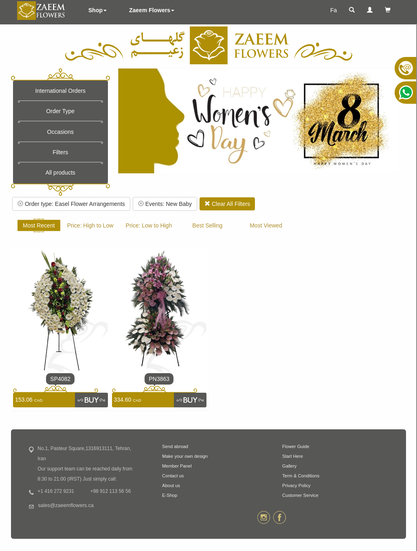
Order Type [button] (60, 111)
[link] (91, 400)
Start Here (292, 456)
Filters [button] (60, 152)
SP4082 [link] (60, 379)
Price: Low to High (149, 225)
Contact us (173, 475)
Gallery (289, 466)
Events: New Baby (165, 204)
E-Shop (169, 495)
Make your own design (185, 456)
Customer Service (300, 495)
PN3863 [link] (159, 379)
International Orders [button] (60, 90)
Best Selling (207, 225)
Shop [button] (97, 10)
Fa (333, 10)
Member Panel (177, 466)
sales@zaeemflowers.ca (66, 505)
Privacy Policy (296, 485)
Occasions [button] (60, 132)
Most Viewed (266, 225)
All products (60, 172)
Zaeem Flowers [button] (151, 10)
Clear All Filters (227, 204)
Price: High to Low (90, 225)
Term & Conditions (300, 475)
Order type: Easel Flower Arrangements (71, 204)
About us (171, 485)
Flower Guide (295, 446)
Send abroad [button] (175, 446)
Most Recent (39, 225)
